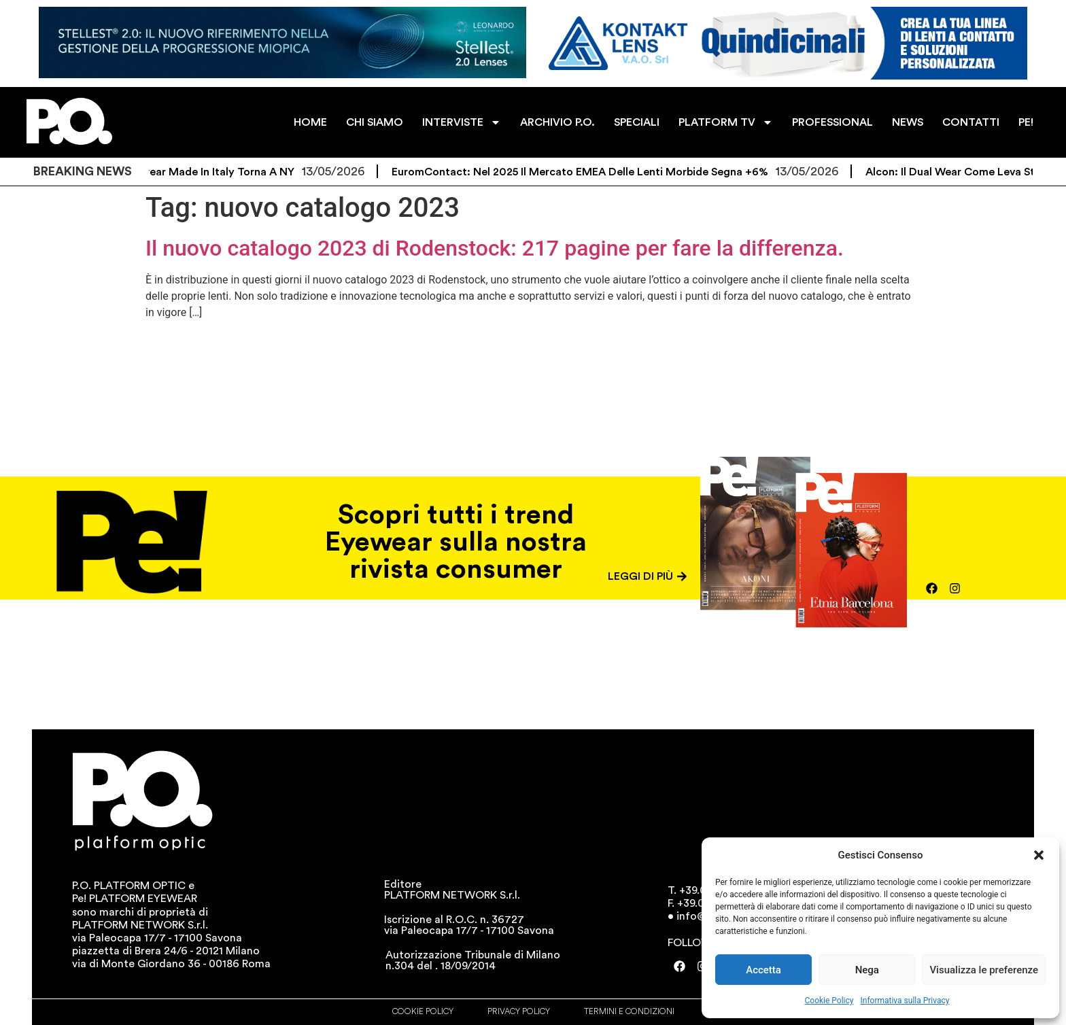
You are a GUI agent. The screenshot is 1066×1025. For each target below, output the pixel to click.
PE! (1025, 122)
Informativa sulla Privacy (904, 1000)
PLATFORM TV (725, 122)
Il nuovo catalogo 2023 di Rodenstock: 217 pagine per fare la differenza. (494, 248)
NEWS (907, 122)
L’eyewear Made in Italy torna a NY (214, 172)
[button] (1039, 855)
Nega (867, 970)
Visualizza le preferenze (983, 970)
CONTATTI (970, 122)
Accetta (763, 970)
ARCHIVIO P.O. (557, 122)
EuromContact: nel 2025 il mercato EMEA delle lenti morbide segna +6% (589, 172)
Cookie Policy (829, 1000)
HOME (310, 122)
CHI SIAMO (374, 122)
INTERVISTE (461, 122)
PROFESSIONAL (832, 122)
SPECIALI (636, 122)
